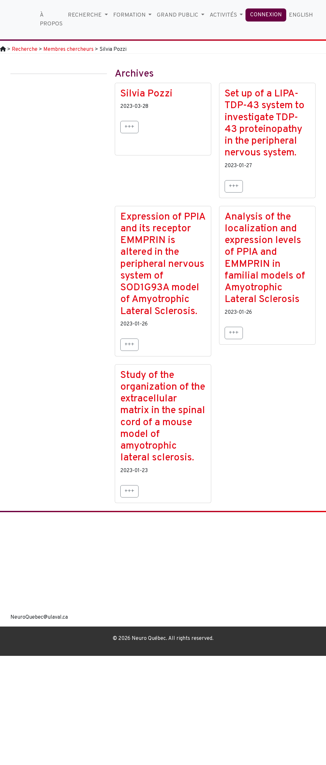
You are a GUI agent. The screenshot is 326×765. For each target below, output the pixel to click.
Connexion (266, 15)
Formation (130, 15)
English (301, 15)
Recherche (85, 15)
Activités (224, 15)
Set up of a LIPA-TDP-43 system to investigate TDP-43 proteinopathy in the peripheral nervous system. (264, 123)
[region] (202, 569)
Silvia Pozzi (146, 94)
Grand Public (178, 15)
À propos (51, 19)
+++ (129, 127)
